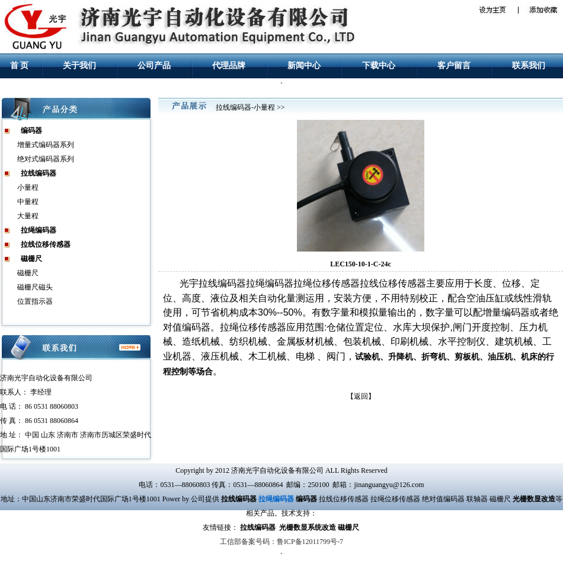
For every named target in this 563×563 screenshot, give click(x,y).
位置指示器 (35, 301)
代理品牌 (228, 65)
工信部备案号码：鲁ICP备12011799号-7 (281, 541)
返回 (361, 396)
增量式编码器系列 (45, 145)
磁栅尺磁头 (35, 287)
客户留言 (454, 65)
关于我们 (79, 65)
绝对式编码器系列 (45, 159)
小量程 (28, 187)
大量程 (28, 216)
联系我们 (528, 65)
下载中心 (378, 65)
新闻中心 (304, 65)
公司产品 (154, 65)
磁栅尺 (28, 273)
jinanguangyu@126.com (389, 485)
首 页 (19, 65)
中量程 (28, 202)
